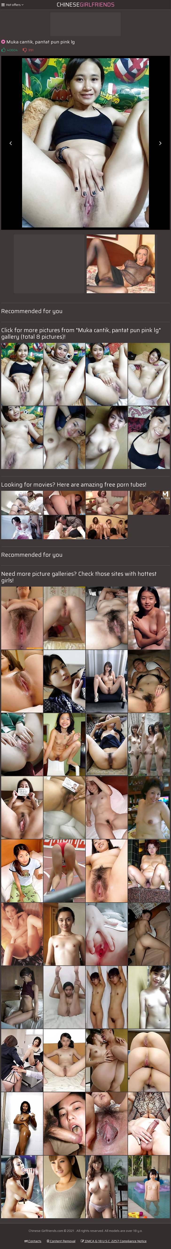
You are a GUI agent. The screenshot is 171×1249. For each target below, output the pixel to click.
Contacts (32, 1241)
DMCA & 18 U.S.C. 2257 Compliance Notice (114, 1241)
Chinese (86, 4)
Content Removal (61, 1241)
